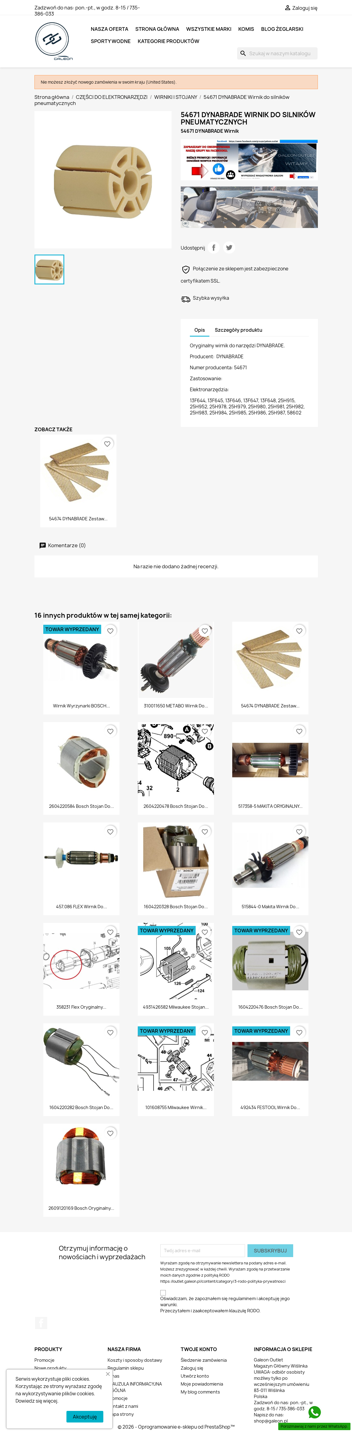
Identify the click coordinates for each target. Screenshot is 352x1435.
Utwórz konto (195, 1376)
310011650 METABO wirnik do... (176, 706)
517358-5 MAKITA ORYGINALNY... (270, 806)
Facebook (41, 1323)
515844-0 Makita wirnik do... (270, 906)
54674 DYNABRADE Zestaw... (78, 519)
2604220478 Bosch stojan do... (176, 806)
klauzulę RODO (244, 1311)
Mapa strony (121, 1414)
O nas (113, 1376)
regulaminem (242, 1298)
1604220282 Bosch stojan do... (81, 1107)
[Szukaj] (277, 53)
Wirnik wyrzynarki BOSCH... (81, 706)
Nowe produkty (50, 1368)
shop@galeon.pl (271, 1421)
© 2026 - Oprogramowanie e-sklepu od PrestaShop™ (176, 1427)
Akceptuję (85, 1416)
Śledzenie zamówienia (204, 1360)
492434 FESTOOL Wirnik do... (270, 1107)
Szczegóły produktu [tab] (238, 330)
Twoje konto (199, 1349)
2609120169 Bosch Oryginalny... (81, 1208)
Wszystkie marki (208, 29)
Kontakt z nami (123, 1406)
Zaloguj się (192, 1368)
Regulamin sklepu (126, 1368)
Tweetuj (229, 247)
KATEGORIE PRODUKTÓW (168, 41)
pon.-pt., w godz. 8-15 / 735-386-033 (87, 10)
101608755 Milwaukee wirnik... (176, 1107)
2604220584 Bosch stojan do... (81, 806)
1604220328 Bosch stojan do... (176, 906)
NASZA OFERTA (109, 29)
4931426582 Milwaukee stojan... (176, 1007)
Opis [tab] (199, 330)
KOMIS (246, 29)
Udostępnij (214, 247)
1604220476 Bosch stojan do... (270, 1007)
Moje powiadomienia (202, 1384)
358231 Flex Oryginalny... (81, 1007)
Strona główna (157, 29)
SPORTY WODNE (111, 41)
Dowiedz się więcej (36, 1401)
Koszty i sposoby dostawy (135, 1360)
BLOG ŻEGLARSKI (282, 29)
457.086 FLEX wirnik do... (81, 906)
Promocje (44, 1360)
